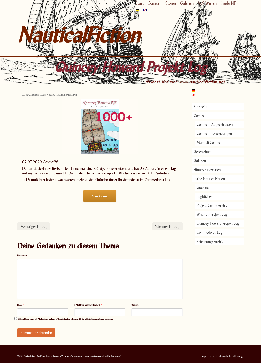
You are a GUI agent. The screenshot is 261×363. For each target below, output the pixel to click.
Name (20, 304)
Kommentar (22, 255)
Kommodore (32, 95)
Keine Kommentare (67, 95)
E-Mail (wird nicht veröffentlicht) (88, 304)
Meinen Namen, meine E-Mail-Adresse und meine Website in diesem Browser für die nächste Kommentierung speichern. (65, 319)
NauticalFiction (53, 34)
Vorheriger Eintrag (34, 226)
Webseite (134, 304)
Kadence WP (58, 356)
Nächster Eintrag (167, 226)
